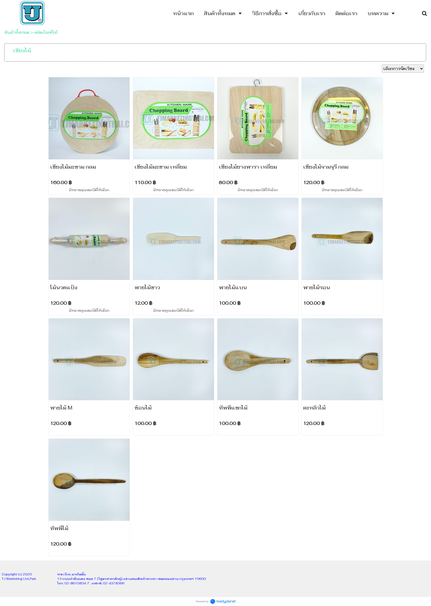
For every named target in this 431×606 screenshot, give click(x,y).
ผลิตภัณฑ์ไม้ (45, 32)
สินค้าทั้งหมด (16, 32)
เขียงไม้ (22, 50)
